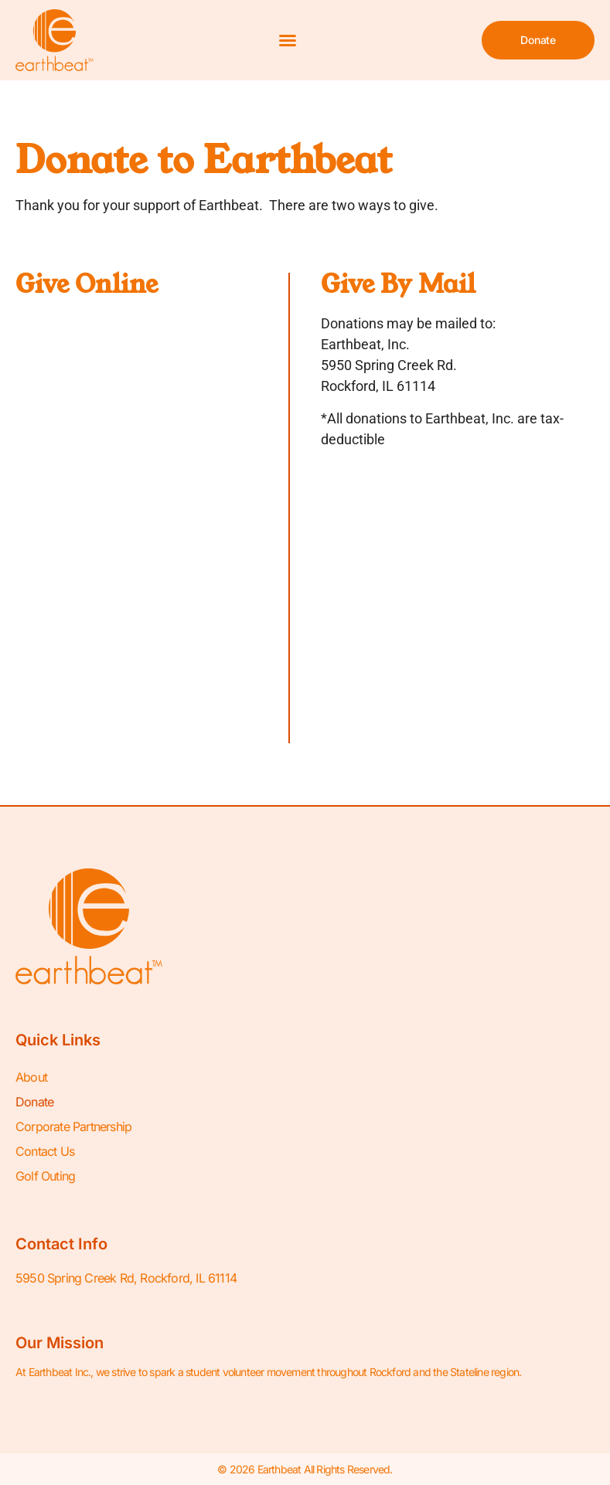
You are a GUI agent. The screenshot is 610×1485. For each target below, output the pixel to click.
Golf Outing (45, 1176)
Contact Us (44, 1151)
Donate (34, 1102)
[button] (288, 40)
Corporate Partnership (73, 1126)
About (31, 1077)
